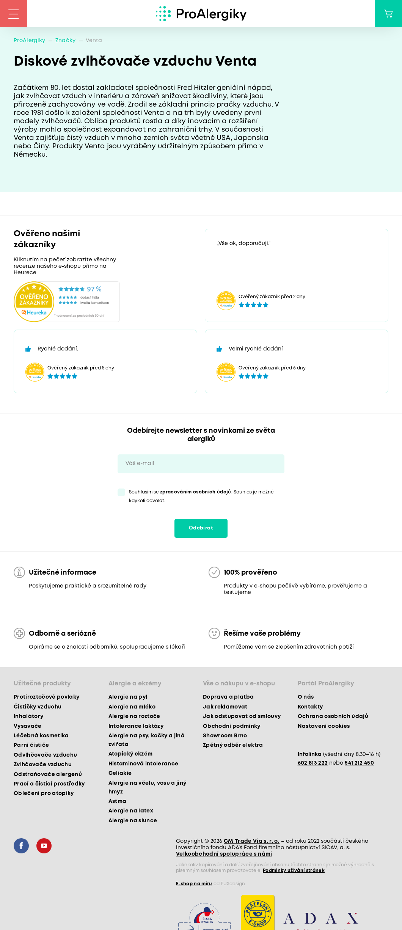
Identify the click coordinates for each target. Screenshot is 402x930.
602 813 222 (313, 763)
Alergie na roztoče (134, 716)
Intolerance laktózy (135, 726)
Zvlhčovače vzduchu (43, 764)
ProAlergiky (30, 40)
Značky (65, 40)
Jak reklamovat (225, 707)
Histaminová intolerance (143, 764)
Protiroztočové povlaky (46, 697)
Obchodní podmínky (232, 726)
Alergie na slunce (132, 820)
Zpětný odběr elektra (233, 745)
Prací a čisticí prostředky (49, 784)
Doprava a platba (228, 697)
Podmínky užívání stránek (294, 871)
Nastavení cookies (324, 726)
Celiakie (120, 773)
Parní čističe (31, 745)
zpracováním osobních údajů (195, 492)
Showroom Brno (225, 736)
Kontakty (310, 707)
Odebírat (201, 528)
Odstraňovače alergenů (48, 774)
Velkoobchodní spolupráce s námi (224, 854)
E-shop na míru (194, 884)
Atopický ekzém (130, 754)
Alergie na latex (130, 811)
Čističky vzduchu (37, 707)
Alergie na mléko (131, 707)
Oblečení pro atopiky (44, 793)
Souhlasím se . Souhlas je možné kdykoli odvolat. (201, 496)
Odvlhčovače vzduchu (45, 755)
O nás (306, 697)
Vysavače (28, 726)
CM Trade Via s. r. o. (252, 841)
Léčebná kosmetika (41, 736)
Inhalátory (28, 716)
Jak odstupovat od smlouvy (242, 716)
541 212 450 (359, 763)
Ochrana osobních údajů (333, 716)
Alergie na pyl (128, 697)
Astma (117, 801)
